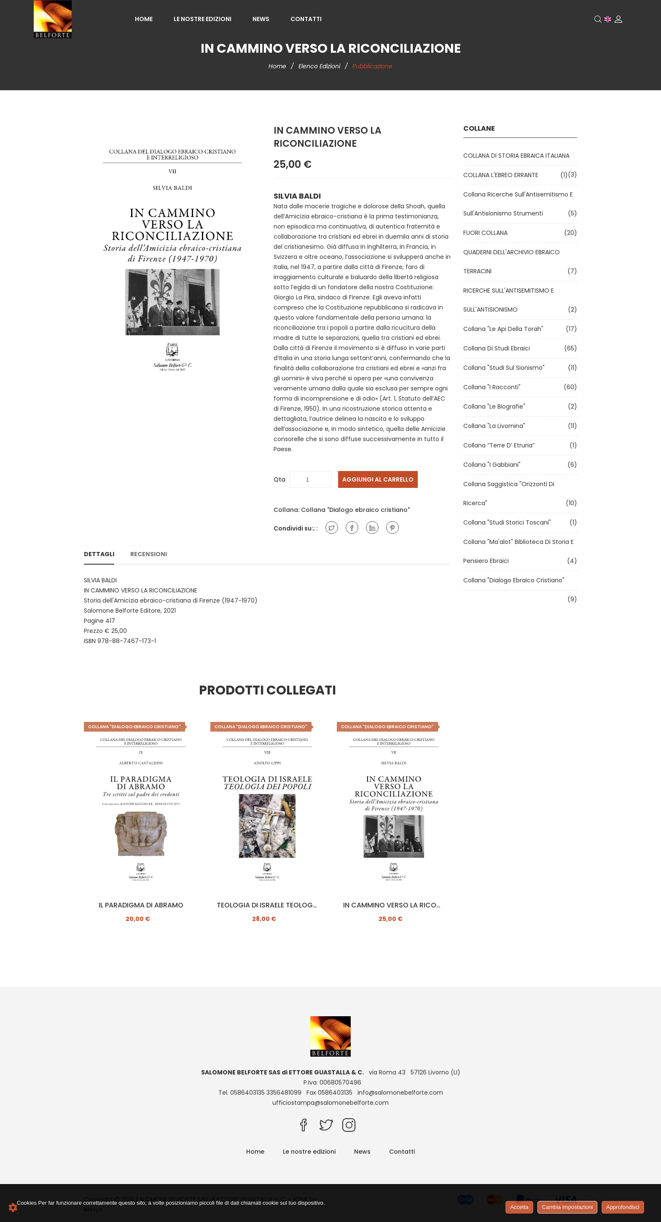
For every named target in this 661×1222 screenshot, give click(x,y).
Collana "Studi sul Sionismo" (505, 367)
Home (144, 19)
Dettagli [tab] (99, 554)
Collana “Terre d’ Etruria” (500, 445)
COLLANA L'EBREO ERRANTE (502, 175)
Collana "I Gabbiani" (493, 464)
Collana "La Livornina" (496, 426)
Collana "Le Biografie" (496, 406)
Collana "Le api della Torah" (505, 329)
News (261, 19)
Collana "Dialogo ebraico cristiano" (355, 510)
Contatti (306, 19)
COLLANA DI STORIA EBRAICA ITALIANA (518, 155)
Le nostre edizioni (202, 19)
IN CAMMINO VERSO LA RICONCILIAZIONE (393, 905)
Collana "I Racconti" (493, 387)
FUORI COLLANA (487, 233)
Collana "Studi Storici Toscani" (508, 522)
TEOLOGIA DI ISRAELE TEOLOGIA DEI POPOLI (267, 905)
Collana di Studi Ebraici (498, 348)
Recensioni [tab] (148, 554)
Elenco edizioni (320, 66)
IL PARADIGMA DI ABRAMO (141, 905)
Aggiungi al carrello (378, 479)
